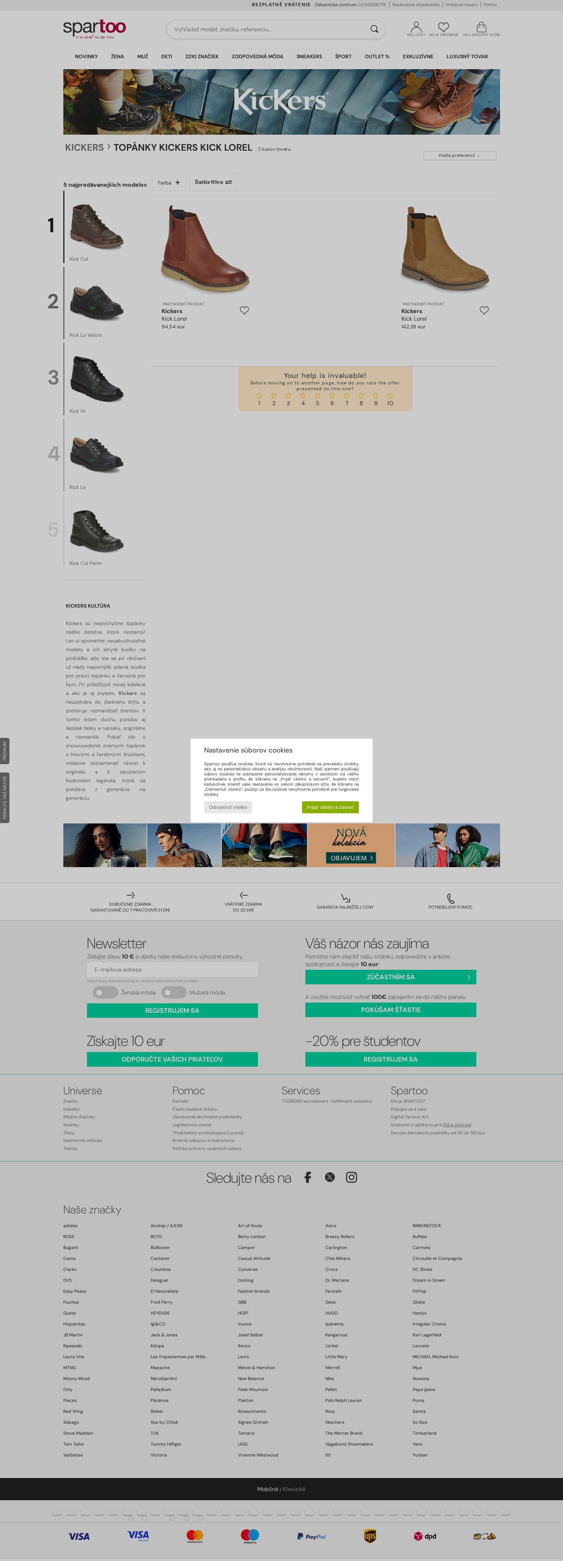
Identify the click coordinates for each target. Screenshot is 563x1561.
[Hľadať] (374, 29)
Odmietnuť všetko (228, 807)
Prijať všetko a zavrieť (330, 807)
